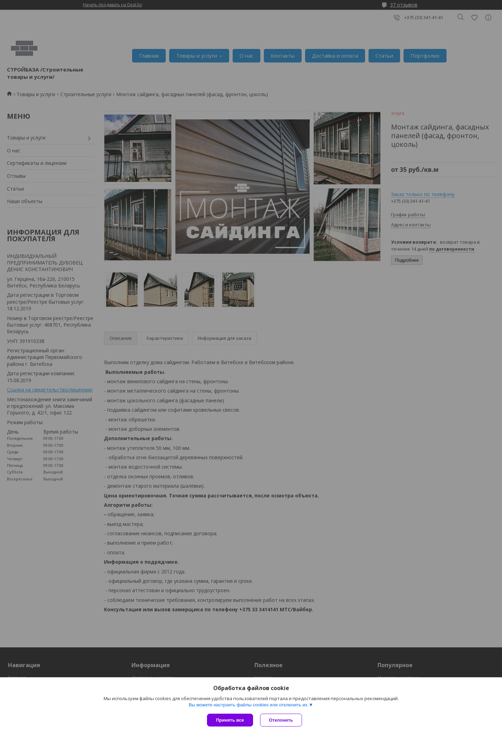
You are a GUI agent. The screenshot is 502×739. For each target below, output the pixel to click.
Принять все (230, 720)
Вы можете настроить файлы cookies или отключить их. (249, 704)
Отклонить (281, 720)
